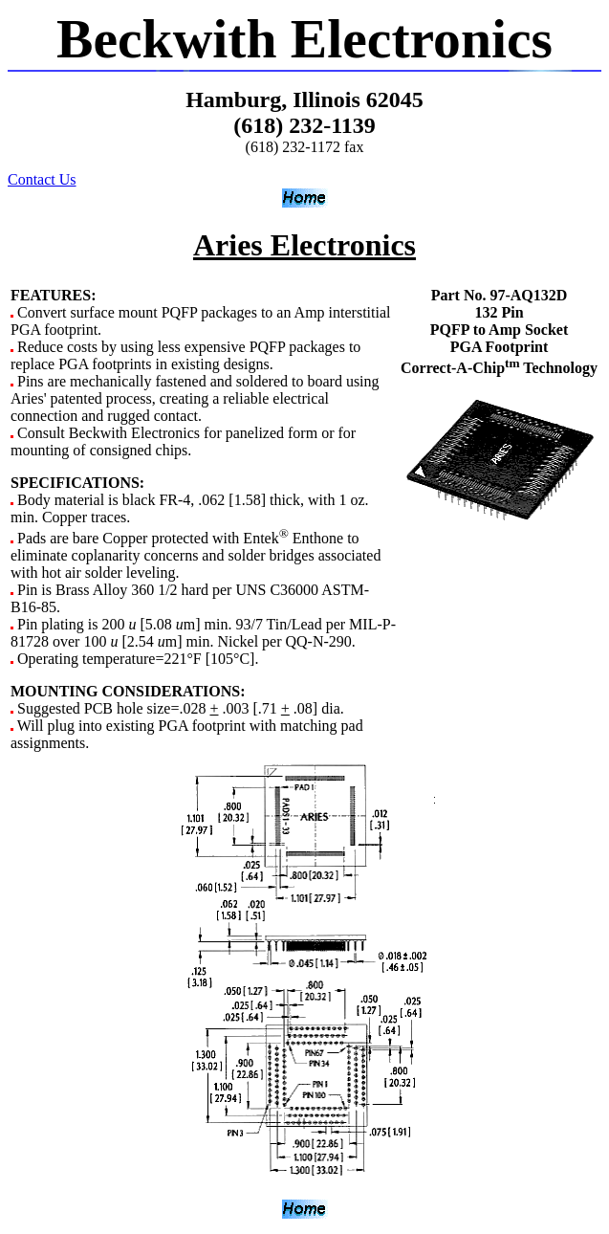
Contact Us (42, 179)
